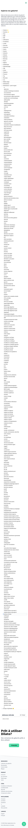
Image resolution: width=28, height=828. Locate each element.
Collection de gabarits (6, 763)
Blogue (2, 769)
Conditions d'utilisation (6, 786)
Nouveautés (4, 765)
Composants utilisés (6, 793)
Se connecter (4, 776)
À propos (3, 799)
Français (3, 815)
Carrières (3, 800)
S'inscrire (14, 745)
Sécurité (3, 789)
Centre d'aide (4, 767)
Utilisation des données (6, 791)
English (2, 813)
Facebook (3, 802)
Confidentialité (4, 787)
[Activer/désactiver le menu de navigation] (26, 3)
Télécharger (4, 778)
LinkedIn (3, 806)
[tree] (14, 369)
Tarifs (2, 780)
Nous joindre (4, 808)
